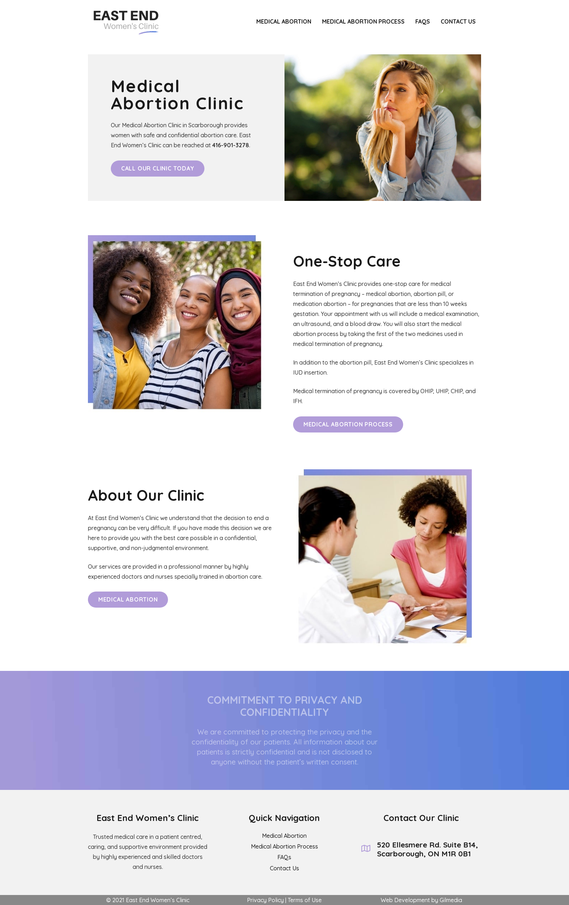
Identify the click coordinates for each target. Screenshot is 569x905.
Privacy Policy (265, 900)
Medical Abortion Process (284, 846)
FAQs (284, 857)
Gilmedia (451, 900)
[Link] (123, 21)
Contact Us (284, 868)
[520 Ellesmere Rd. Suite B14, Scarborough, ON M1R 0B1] (369, 849)
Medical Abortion (284, 835)
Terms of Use (305, 900)
